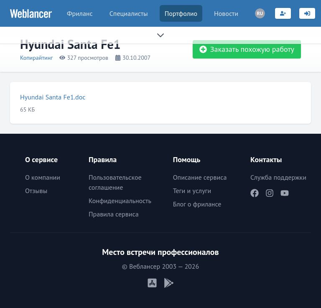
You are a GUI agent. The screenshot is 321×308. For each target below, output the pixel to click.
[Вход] (307, 13)
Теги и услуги (192, 190)
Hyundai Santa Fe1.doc (52, 97)
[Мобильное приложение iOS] (152, 283)
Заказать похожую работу (246, 49)
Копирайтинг (36, 57)
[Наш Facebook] (254, 193)
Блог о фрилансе (197, 204)
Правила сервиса (114, 214)
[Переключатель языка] (260, 13)
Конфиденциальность (120, 200)
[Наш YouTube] (284, 193)
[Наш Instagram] (269, 193)
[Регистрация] (283, 13)
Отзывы (36, 190)
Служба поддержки (278, 177)
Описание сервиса (200, 177)
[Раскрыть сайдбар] (160, 35)
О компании (42, 177)
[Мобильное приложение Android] (169, 283)
